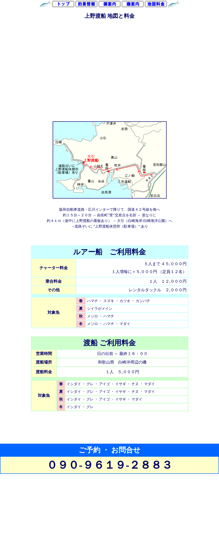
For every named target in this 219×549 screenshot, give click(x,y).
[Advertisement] (109, 517)
